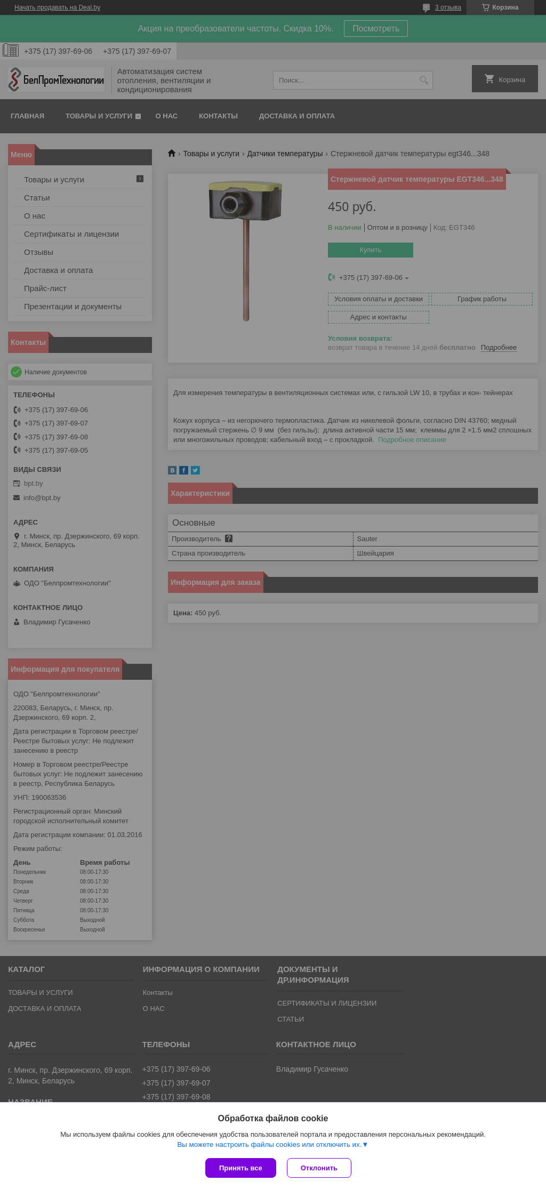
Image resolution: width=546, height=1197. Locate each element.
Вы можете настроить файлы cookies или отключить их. (269, 1144)
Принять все (240, 1168)
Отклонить (319, 1168)
